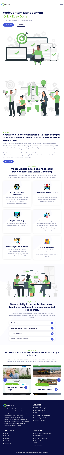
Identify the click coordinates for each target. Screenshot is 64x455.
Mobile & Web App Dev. (41, 408)
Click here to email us (41, 438)
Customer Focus (32, 333)
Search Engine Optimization (43, 418)
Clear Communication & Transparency (32, 328)
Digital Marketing (39, 413)
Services (7, 438)
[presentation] (5, 380)
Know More (21, 24)
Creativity (32, 323)
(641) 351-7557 (39, 436)
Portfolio (7, 441)
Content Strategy (40, 420)
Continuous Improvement (32, 339)
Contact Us (8, 25)
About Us (7, 436)
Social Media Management (42, 415)
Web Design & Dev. (40, 410)
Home (6, 433)
